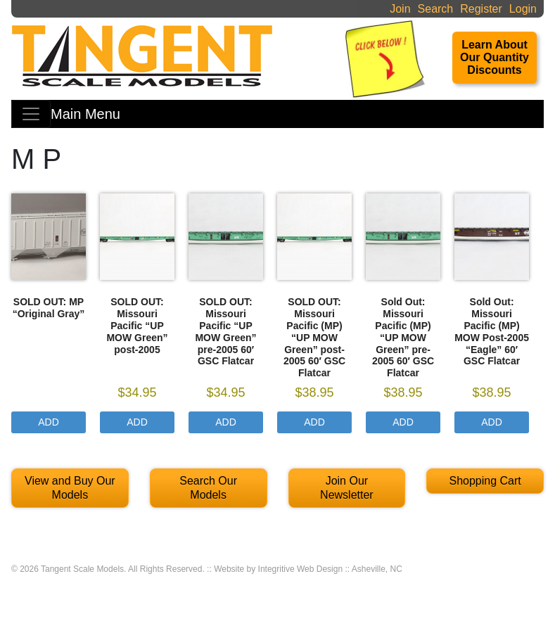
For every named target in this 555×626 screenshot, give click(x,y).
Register (481, 9)
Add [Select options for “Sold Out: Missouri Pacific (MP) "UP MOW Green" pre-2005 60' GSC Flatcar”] (403, 422)
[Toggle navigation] (31, 114)
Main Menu (85, 114)
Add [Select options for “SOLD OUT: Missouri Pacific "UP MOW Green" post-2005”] (137, 422)
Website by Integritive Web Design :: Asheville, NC (308, 569)
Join (400, 9)
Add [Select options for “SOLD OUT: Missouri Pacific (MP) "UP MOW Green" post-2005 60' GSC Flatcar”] (314, 422)
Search (436, 9)
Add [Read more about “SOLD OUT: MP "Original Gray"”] (48, 422)
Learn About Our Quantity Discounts (494, 57)
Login (523, 9)
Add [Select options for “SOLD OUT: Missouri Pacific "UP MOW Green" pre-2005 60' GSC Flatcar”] (225, 422)
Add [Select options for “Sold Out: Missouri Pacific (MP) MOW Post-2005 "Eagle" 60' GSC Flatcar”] (491, 422)
